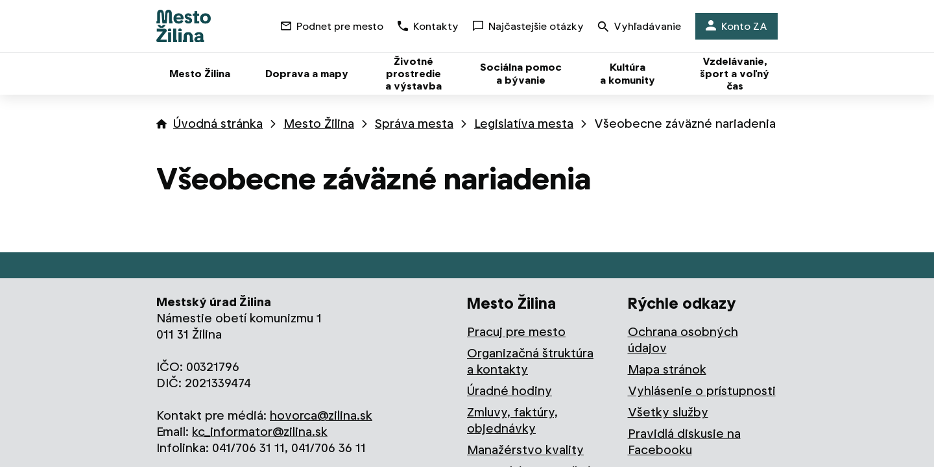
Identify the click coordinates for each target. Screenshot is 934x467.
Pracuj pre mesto (516, 332)
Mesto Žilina (318, 123)
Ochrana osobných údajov (683, 340)
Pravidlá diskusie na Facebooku (684, 441)
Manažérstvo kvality (525, 450)
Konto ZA (736, 26)
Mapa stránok (667, 369)
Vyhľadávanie (639, 27)
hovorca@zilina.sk (321, 415)
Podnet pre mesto (332, 26)
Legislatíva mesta (523, 123)
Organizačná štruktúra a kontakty (530, 361)
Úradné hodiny (509, 391)
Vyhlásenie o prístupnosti (702, 391)
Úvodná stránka (218, 123)
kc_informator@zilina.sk (260, 431)
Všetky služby (668, 412)
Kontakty (428, 26)
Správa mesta (414, 123)
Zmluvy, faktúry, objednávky (512, 420)
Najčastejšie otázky (528, 26)
